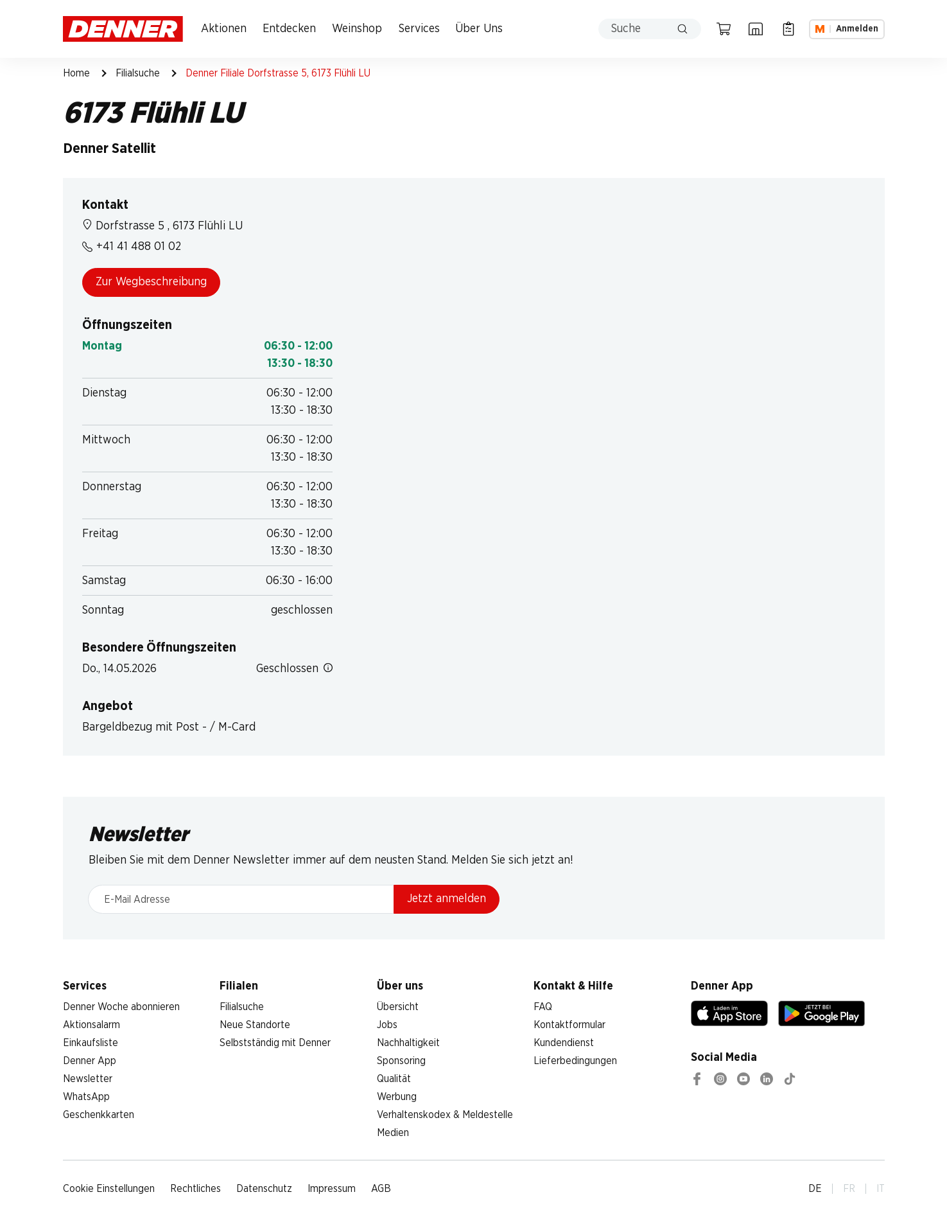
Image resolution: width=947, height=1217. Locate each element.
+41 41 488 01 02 (131, 247)
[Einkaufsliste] (788, 29)
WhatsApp (86, 1097)
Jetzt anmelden (446, 899)
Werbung (397, 1097)
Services (419, 29)
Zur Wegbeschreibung (151, 282)
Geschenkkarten (98, 1115)
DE (815, 1189)
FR (849, 1189)
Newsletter (87, 1079)
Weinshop (357, 29)
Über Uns (479, 29)
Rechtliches (195, 1189)
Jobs (387, 1025)
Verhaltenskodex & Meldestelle (445, 1115)
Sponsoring (401, 1061)
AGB (381, 1189)
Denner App (89, 1061)
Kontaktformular (569, 1025)
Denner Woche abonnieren (121, 1007)
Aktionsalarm (91, 1025)
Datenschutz (264, 1189)
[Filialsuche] (755, 29)
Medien (393, 1133)
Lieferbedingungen (575, 1061)
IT (880, 1189)
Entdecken (289, 29)
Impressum (332, 1189)
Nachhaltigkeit (408, 1043)
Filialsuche (138, 73)
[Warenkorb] (723, 29)
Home (76, 73)
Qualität (394, 1079)
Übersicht (398, 1007)
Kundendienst (564, 1043)
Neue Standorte (255, 1025)
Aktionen (224, 29)
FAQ (543, 1007)
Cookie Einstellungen (109, 1189)
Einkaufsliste (90, 1043)
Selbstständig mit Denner (275, 1043)
